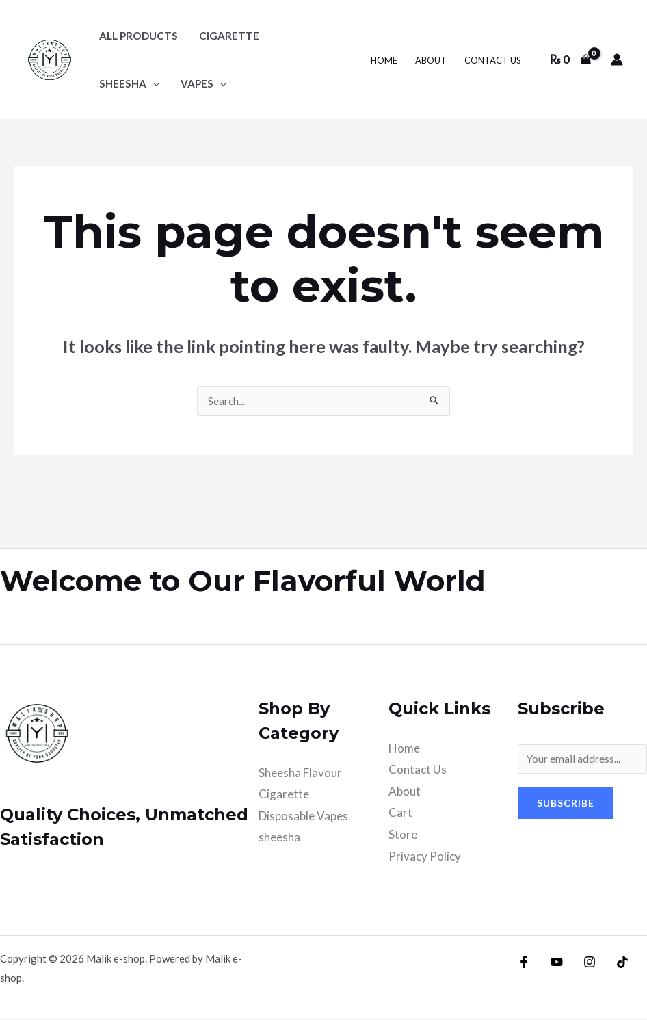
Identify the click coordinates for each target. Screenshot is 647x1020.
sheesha (129, 83)
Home (384, 60)
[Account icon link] (617, 59)
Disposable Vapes (303, 818)
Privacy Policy (424, 858)
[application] (152, 83)
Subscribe (565, 808)
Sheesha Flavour (300, 775)
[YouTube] (553, 964)
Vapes (203, 83)
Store (402, 836)
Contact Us (492, 60)
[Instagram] (583, 964)
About (431, 60)
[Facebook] (524, 964)
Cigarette (284, 796)
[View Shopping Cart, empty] (570, 59)
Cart (400, 814)
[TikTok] (612, 964)
